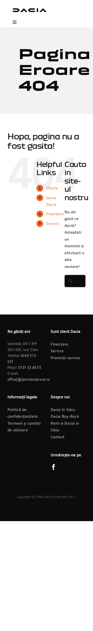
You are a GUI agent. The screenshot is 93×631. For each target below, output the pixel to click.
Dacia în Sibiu (63, 409)
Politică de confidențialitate (22, 413)
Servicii (52, 223)
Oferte (52, 188)
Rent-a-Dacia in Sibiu (65, 426)
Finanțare (55, 214)
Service (57, 350)
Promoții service (65, 357)
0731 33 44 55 (29, 367)
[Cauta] (70, 281)
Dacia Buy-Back (65, 416)
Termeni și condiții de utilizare (24, 426)
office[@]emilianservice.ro (28, 379)
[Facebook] (54, 467)
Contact (58, 437)
